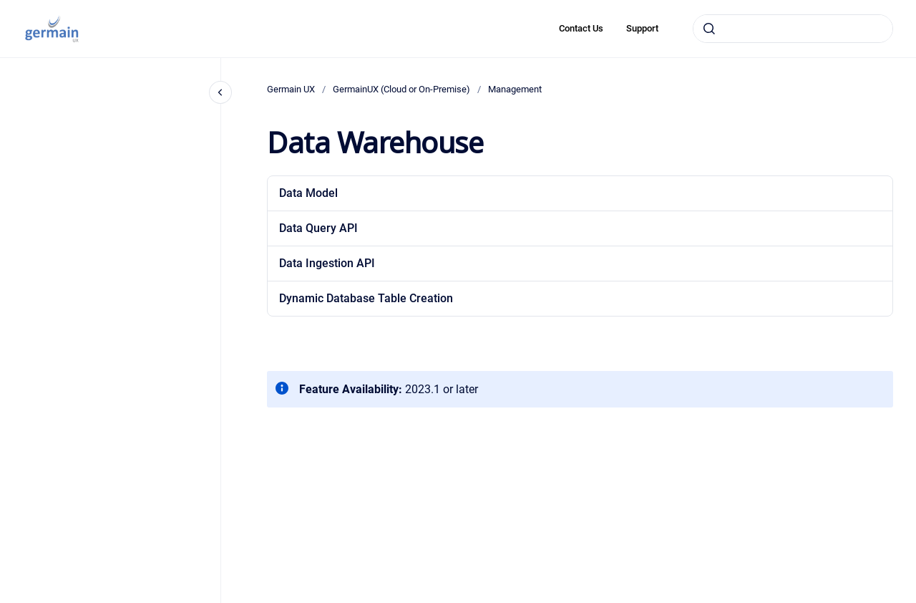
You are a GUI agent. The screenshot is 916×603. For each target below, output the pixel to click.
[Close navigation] (220, 92)
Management (515, 89)
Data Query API (318, 228)
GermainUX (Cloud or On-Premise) (401, 89)
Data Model (308, 193)
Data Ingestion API (327, 263)
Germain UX (291, 89)
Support (642, 28)
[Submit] (709, 28)
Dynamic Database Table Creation (366, 298)
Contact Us (581, 28)
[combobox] (792, 28)
